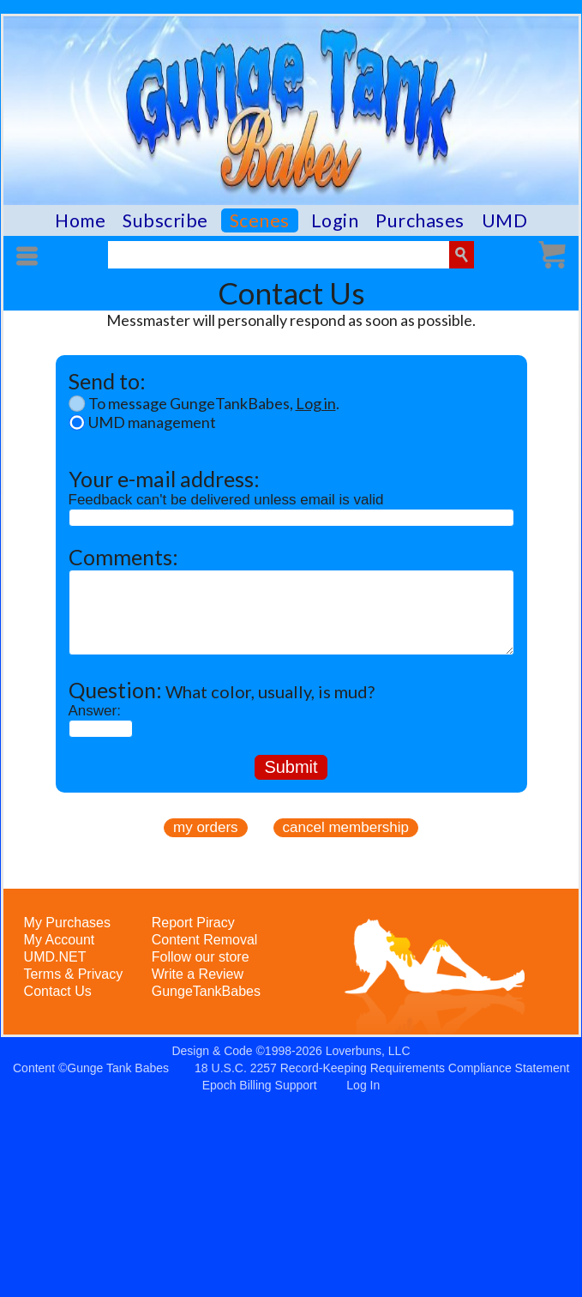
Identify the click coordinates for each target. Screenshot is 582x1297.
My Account (59, 939)
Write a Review (197, 974)
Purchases (420, 220)
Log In (363, 1085)
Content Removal (205, 939)
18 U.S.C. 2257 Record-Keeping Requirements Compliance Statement (382, 1068)
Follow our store (200, 957)
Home (80, 220)
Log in (316, 403)
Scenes (260, 220)
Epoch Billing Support (259, 1085)
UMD (505, 220)
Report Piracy (193, 922)
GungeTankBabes (206, 991)
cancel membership (346, 827)
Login (335, 220)
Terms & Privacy (73, 974)
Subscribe (165, 220)
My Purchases (67, 922)
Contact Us (58, 991)
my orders (205, 827)
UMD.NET (55, 957)
